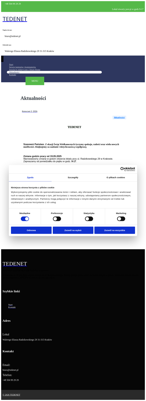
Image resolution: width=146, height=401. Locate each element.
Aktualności (119, 117)
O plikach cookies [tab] (116, 177)
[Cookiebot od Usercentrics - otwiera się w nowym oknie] (122, 169)
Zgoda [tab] (30, 177)
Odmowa (31, 230)
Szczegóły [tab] (73, 177)
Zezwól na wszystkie (114, 230)
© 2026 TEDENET (11, 395)
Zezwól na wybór (73, 230)
